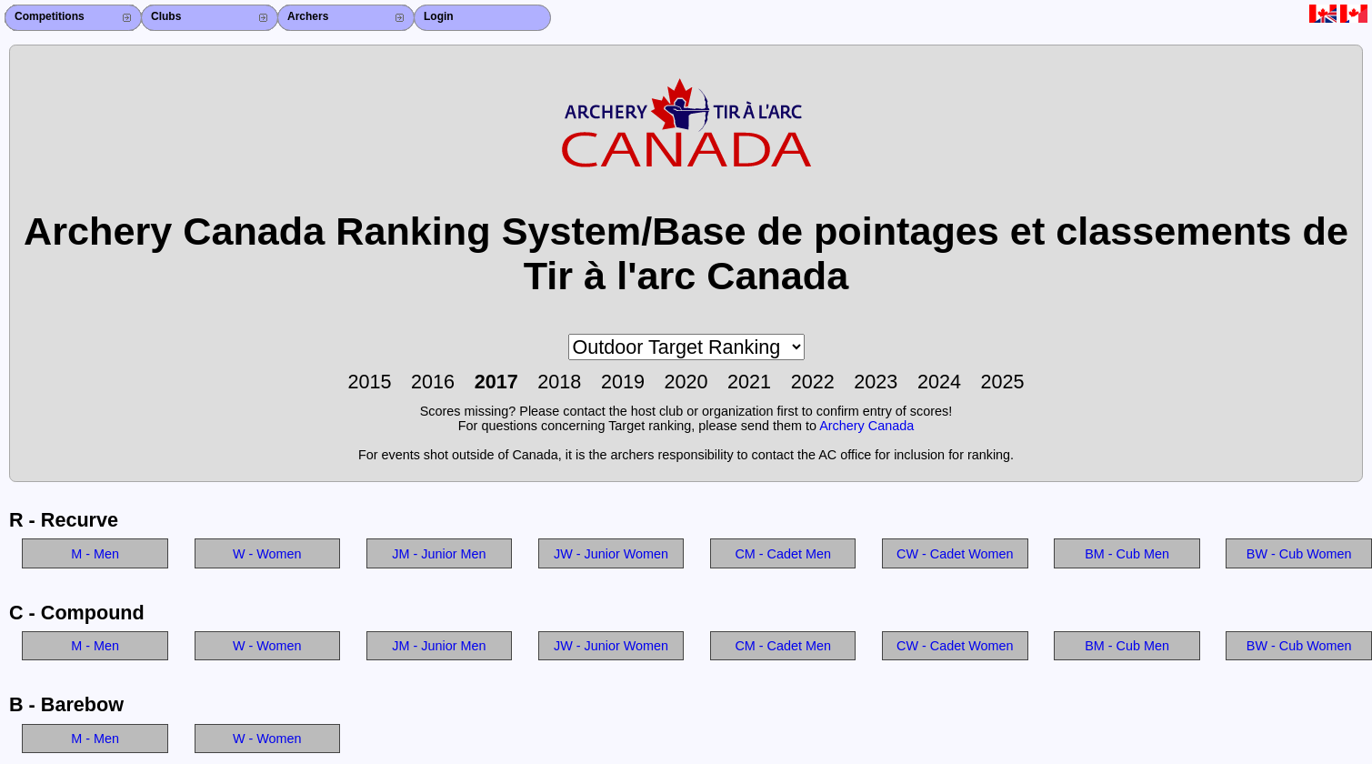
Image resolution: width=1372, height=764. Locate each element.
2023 (875, 381)
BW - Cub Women (1299, 554)
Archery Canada (866, 425)
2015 (369, 381)
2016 (433, 381)
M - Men (95, 554)
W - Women (267, 554)
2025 (1003, 381)
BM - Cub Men (1127, 554)
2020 (685, 381)
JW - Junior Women (611, 554)
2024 (939, 381)
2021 (749, 381)
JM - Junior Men (439, 554)
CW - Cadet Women (954, 554)
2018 (559, 381)
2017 (496, 381)
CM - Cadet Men (783, 554)
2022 (813, 381)
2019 (623, 381)
